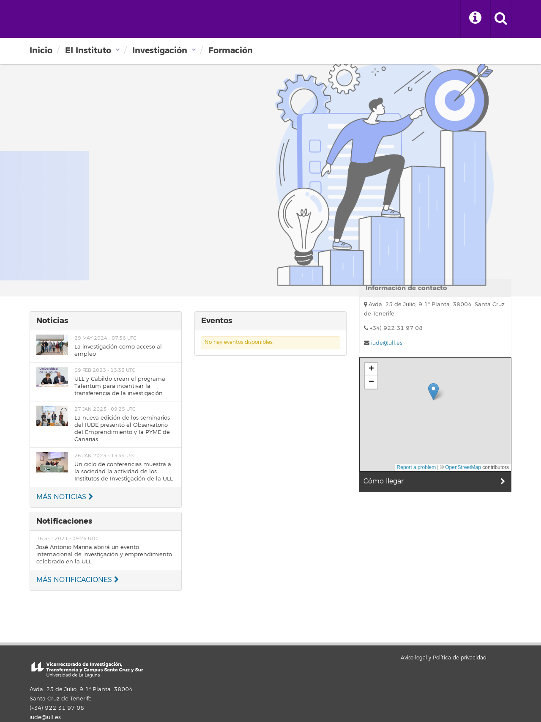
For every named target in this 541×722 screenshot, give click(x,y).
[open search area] (500, 19)
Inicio (41, 50)
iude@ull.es (45, 717)
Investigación (159, 50)
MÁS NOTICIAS (64, 497)
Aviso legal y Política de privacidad (443, 658)
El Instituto (88, 50)
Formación (230, 50)
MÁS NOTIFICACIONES (77, 580)
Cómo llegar (383, 393)
